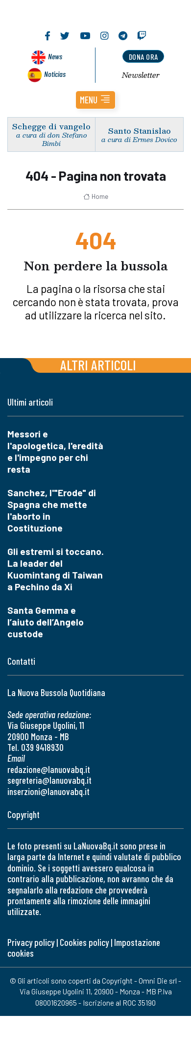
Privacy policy (30, 942)
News (55, 56)
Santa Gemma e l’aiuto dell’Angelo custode (45, 621)
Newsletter (141, 75)
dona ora (143, 56)
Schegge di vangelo (51, 126)
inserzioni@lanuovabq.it (48, 791)
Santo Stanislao (139, 130)
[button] (95, 100)
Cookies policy (84, 942)
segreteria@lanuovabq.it (49, 780)
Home (95, 196)
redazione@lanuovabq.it (48, 769)
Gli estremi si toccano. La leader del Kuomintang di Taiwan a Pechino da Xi (55, 569)
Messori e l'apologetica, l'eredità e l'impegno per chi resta (55, 451)
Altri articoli (98, 364)
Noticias (55, 73)
